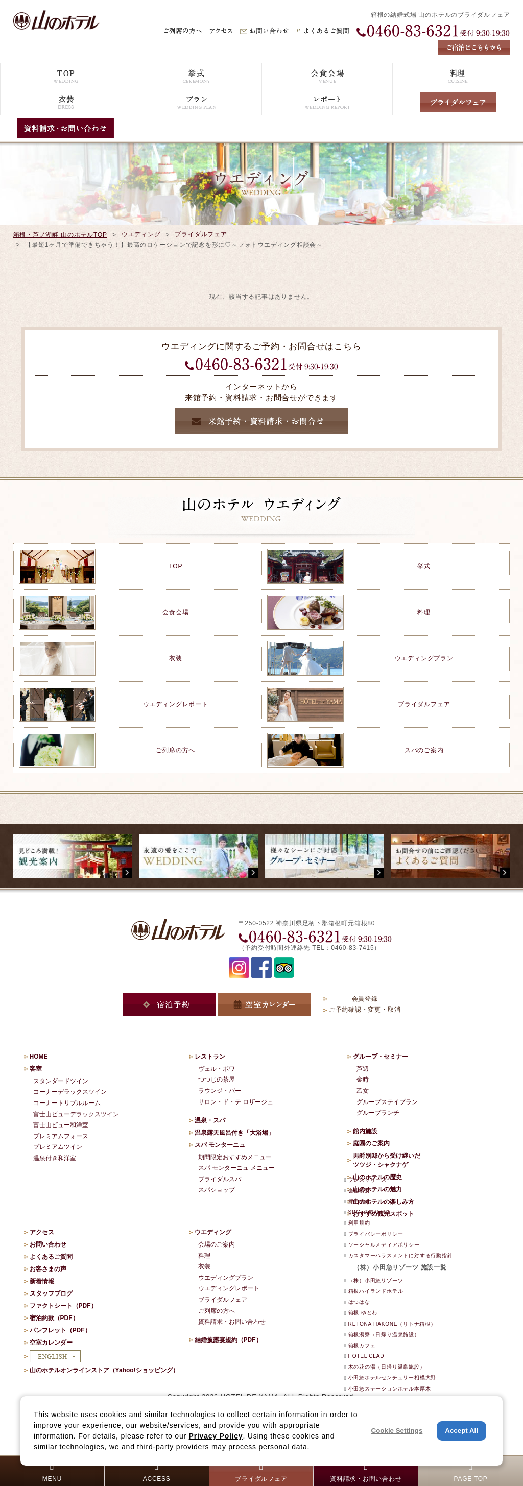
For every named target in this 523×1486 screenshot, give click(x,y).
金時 (362, 1079)
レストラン (210, 1056)
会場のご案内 (216, 1244)
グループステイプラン (387, 1102)
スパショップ (216, 1189)
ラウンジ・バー (219, 1090)
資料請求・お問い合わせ (232, 1321)
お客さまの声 (48, 1269)
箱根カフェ (362, 1345)
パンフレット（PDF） (60, 1330)
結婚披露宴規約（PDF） (228, 1340)
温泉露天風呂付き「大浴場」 (234, 1132)
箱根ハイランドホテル (375, 1291)
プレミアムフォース (60, 1136)
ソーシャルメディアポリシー (384, 1245)
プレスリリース (367, 1180)
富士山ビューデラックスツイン (76, 1114)
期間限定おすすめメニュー (235, 1157)
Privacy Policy (216, 1436)
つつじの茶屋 (216, 1079)
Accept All (461, 1430)
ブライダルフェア (201, 234)
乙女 (362, 1090)
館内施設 (365, 1131)
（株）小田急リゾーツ (375, 1280)
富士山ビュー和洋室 (60, 1125)
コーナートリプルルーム (67, 1103)
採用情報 (359, 1201)
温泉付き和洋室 (54, 1158)
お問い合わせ (48, 1244)
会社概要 (359, 1190)
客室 (36, 1068)
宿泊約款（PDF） (54, 1318)
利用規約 (359, 1223)
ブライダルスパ (219, 1179)
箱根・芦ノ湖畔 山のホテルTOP (60, 234)
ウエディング (141, 234)
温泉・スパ (210, 1120)
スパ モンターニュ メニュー (236, 1167)
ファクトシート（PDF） (63, 1305)
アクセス (42, 1232)
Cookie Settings (397, 1430)
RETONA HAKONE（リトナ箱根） (392, 1324)
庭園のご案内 (371, 1143)
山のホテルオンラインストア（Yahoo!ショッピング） (104, 1370)
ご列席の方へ (216, 1310)
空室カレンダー (51, 1342)
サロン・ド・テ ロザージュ (235, 1102)
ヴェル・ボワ (216, 1068)
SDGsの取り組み (369, 1212)
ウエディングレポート (228, 1288)
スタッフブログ (51, 1293)
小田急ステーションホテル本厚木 (389, 1389)
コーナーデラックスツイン (70, 1091)
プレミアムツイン (57, 1147)
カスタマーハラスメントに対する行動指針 (400, 1255)
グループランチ (377, 1112)
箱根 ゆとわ (362, 1312)
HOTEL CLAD (366, 1356)
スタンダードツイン (60, 1081)
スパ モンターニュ (220, 1144)
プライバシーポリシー (375, 1234)
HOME (39, 1056)
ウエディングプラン (225, 1277)
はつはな (359, 1302)
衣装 (204, 1266)
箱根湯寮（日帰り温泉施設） (384, 1334)
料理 (204, 1255)
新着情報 (42, 1281)
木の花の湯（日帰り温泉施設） (386, 1367)
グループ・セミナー (380, 1056)
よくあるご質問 (51, 1256)
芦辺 (362, 1068)
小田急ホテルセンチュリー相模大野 (392, 1377)
